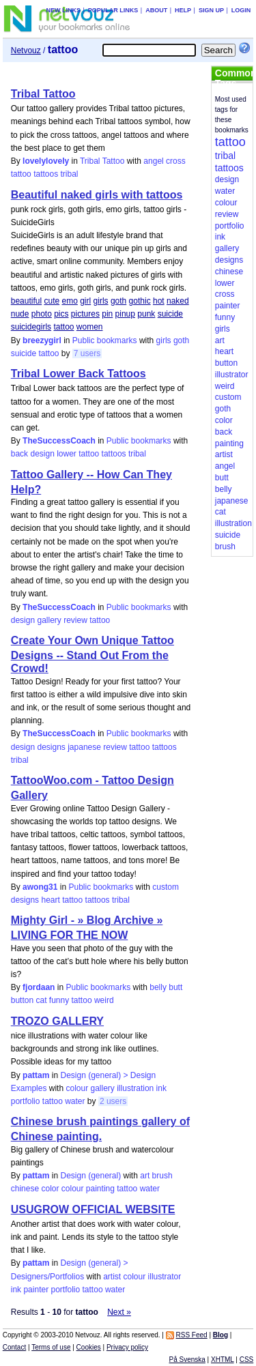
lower (66, 454)
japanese (84, 747)
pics (61, 314)
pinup (125, 314)
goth (118, 301)
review (75, 620)
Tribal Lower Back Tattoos (78, 373)
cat (40, 1000)
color (50, 1188)
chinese (25, 1188)
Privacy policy (127, 1347)
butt (175, 987)
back (19, 454)
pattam (36, 1075)
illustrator (165, 1276)
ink (161, 1088)
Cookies (88, 1347)
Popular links (113, 10)
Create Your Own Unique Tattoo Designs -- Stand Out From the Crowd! (92, 654)
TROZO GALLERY (57, 1021)
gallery (49, 620)
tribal (70, 174)
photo (41, 314)
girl (85, 301)
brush (162, 1175)
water (75, 1101)
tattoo (21, 174)
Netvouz (26, 50)
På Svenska (187, 1359)
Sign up (211, 10)
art (145, 1175)
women (89, 327)
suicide (170, 314)
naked (178, 301)
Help (183, 10)
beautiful (26, 301)
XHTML (222, 1359)
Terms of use (50, 1347)
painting (100, 1188)
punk (146, 314)
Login (241, 10)
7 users (87, 353)
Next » (119, 1312)
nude (20, 314)
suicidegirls (31, 327)
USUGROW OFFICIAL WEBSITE (93, 1209)
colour (77, 1088)
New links (63, 10)
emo (70, 301)
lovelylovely (46, 161)
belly (158, 987)
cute (51, 301)
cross (176, 161)
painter (35, 1289)
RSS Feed (192, 1335)
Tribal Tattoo (43, 94)
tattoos (45, 174)
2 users (113, 1101)
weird (104, 1000)
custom (165, 887)
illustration (135, 1088)
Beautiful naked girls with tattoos (97, 195)
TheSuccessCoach (59, 441)
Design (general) (90, 1175)
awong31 (40, 887)
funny (59, 1000)
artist (112, 1276)
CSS (247, 1359)
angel (153, 161)
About (156, 10)
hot (159, 301)
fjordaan (39, 987)
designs (51, 747)
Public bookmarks (104, 340)
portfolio (25, 1101)
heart (50, 900)
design (42, 454)
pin (107, 314)
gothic (140, 301)
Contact (14, 1347)
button (22, 1000)
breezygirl (42, 340)
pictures (85, 314)
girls (101, 301)
